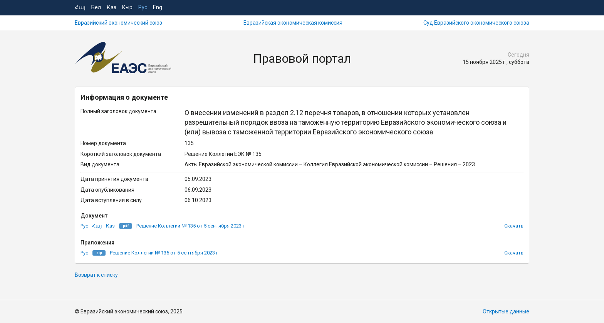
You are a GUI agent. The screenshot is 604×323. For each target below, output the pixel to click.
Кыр (127, 7)
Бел (96, 7)
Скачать (513, 226)
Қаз (111, 7)
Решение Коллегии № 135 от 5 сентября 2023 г (190, 226)
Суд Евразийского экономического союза (476, 23)
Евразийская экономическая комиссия (292, 23)
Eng (157, 7)
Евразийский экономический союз (118, 23)
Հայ (80, 7)
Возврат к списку (96, 275)
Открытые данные (506, 311)
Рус (142, 7)
